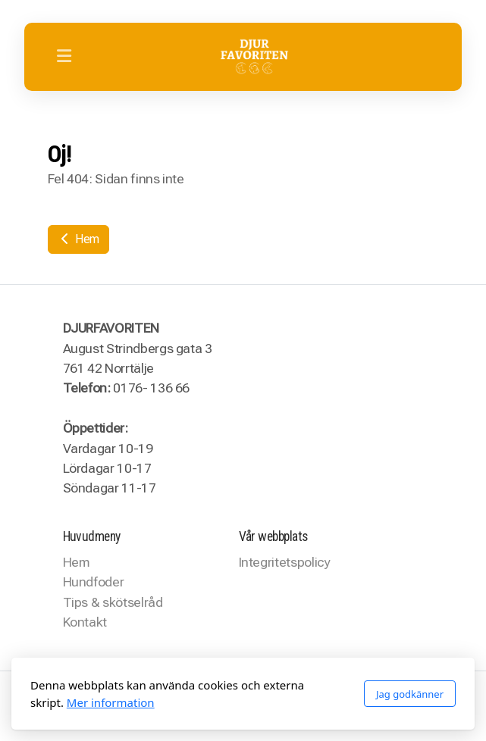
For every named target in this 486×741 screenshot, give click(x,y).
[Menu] (64, 57)
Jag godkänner (410, 694)
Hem (79, 239)
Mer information (111, 702)
